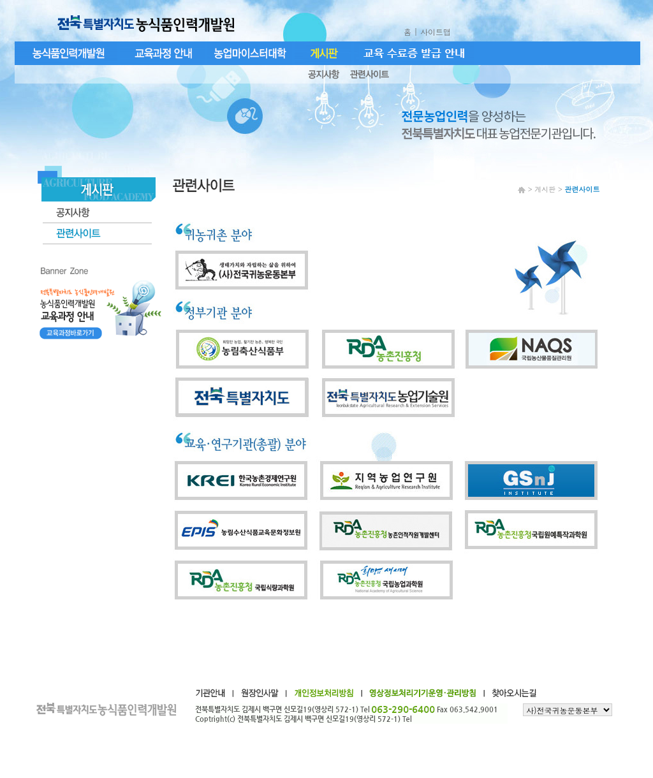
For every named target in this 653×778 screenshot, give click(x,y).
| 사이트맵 (433, 31)
